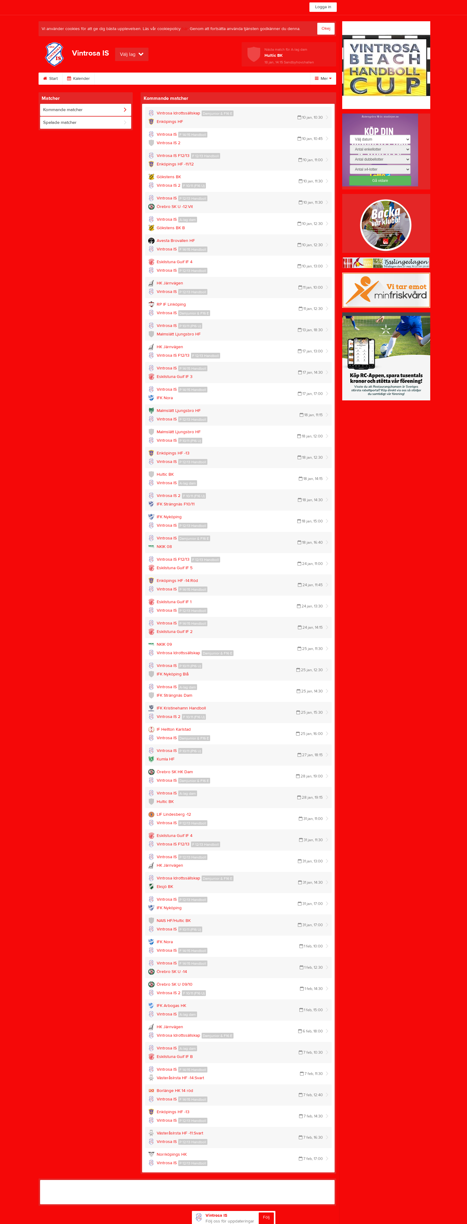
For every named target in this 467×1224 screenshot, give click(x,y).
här (185, 29)
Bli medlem (112, 78)
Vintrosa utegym (197, 78)
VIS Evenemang (152, 78)
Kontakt (272, 78)
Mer (323, 78)
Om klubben (239, 78)
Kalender (78, 78)
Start (50, 78)
